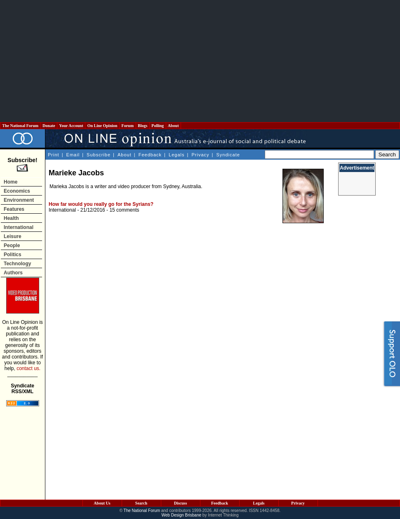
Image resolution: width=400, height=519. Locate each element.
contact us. (28, 368)
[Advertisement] (200, 61)
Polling (158, 125)
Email (73, 154)
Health (11, 218)
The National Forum (20, 125)
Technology (17, 264)
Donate (49, 125)
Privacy (200, 154)
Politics (12, 254)
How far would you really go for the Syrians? (101, 204)
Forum (127, 125)
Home (10, 182)
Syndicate (228, 154)
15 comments (124, 210)
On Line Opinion (102, 125)
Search (141, 503)
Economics (17, 191)
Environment (19, 200)
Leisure (12, 236)
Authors (13, 273)
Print (53, 154)
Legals (176, 154)
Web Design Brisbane (182, 515)
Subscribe (99, 154)
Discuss (180, 503)
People (12, 245)
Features (14, 209)
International (18, 227)
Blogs (142, 125)
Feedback (150, 154)
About (173, 125)
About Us (102, 503)
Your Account (71, 125)
